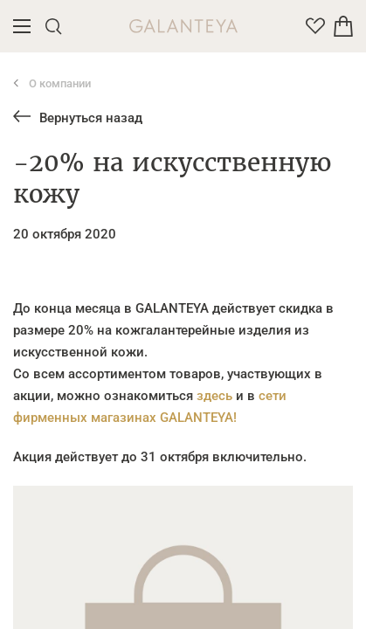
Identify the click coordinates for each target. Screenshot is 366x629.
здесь (214, 396)
